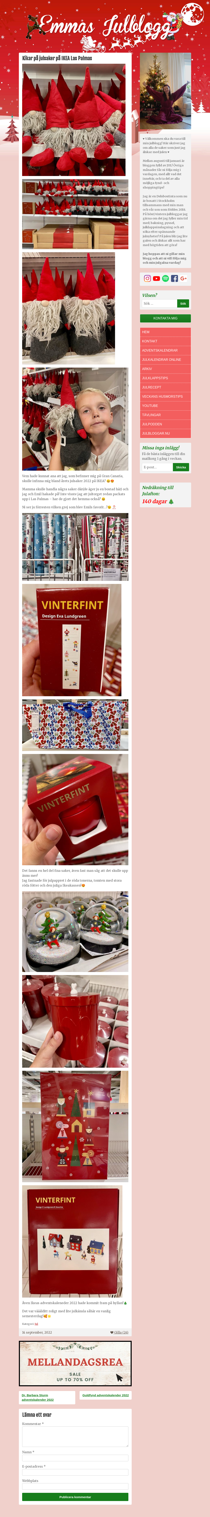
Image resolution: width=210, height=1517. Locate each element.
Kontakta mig (165, 318)
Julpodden (152, 424)
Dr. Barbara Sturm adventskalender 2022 (38, 1397)
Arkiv (147, 369)
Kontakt (149, 341)
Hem (146, 332)
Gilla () (119, 1332)
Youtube (150, 406)
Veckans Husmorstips (162, 396)
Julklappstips (155, 378)
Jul (36, 1323)
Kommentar (33, 1424)
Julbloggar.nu (156, 433)
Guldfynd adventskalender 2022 (105, 1395)
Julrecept (151, 387)
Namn (28, 1452)
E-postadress (34, 1466)
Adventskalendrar (160, 350)
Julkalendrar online (161, 359)
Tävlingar (151, 415)
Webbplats (30, 1481)
